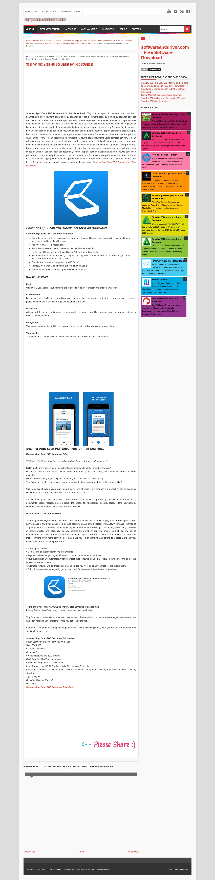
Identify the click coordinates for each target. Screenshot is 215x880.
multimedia (108, 29)
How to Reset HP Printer (164, 154)
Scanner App (50, 59)
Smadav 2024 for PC (165, 83)
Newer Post (29, 851)
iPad (106, 56)
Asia (36, 56)
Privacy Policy (52, 11)
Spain (58, 59)
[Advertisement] (81, 90)
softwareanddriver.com (99, 869)
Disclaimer (66, 11)
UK (63, 59)
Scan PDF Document (35, 59)
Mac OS (118, 56)
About (27, 11)
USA (67, 59)
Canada (50, 56)
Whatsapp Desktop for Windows (170, 98)
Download (59, 56)
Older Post (133, 851)
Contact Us (38, 11)
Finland (74, 56)
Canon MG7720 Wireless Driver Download (161, 95)
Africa (31, 56)
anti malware (89, 29)
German (81, 56)
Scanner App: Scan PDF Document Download (49, 687)
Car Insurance (162, 101)
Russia (126, 56)
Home (30, 29)
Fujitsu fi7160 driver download (169, 86)
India (88, 56)
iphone (111, 56)
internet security (49, 29)
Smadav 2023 (148, 98)
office (123, 29)
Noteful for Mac (160, 279)
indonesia (95, 56)
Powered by (173, 869)
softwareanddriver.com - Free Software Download (165, 52)
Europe (67, 56)
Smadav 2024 (148, 83)
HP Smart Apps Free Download (168, 261)
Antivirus (70, 29)
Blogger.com (184, 869)
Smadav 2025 (148, 101)
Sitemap (77, 11)
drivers (136, 29)
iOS (101, 56)
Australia (42, 56)
